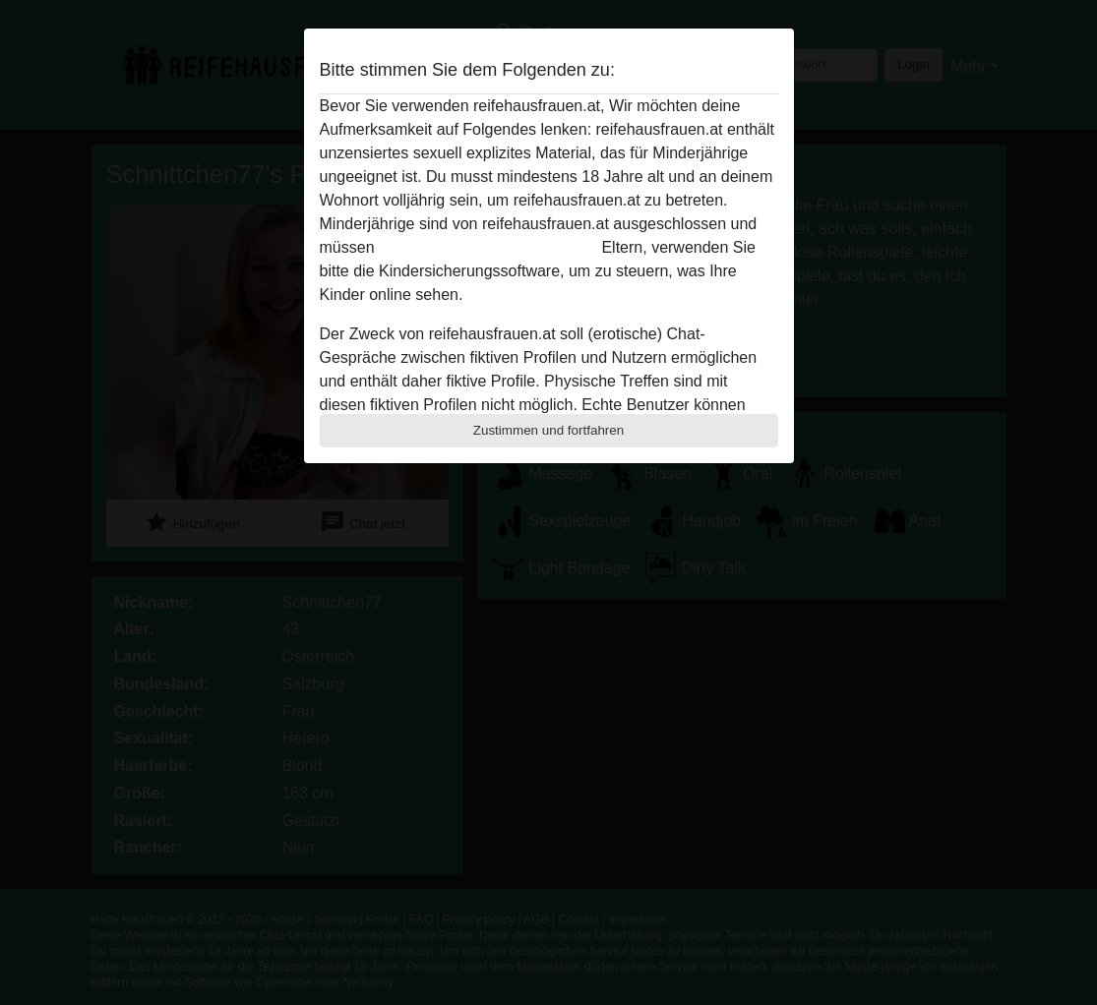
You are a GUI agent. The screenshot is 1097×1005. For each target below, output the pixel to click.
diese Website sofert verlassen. (488, 247)
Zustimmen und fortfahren (549, 430)
